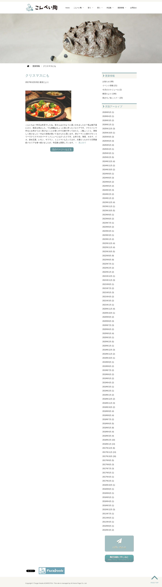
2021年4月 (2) (108, 297)
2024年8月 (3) (108, 178)
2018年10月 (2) (108, 407)
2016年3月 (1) (108, 505)
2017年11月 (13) (109, 452)
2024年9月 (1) (108, 174)
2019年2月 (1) (108, 391)
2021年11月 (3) (108, 280)
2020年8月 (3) (108, 321)
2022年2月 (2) (108, 268)
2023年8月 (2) (108, 219)
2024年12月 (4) (108, 161)
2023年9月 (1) (108, 215)
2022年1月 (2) (108, 272)
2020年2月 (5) (108, 342)
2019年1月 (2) (108, 395)
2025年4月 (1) (108, 149)
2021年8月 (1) (108, 284)
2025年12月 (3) (108, 129)
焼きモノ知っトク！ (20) (112, 98)
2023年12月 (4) (108, 202)
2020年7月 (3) (108, 325)
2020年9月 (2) (108, 317)
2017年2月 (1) (108, 481)
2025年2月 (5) (108, 157)
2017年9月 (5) (108, 460)
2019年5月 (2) (108, 378)
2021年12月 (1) (108, 276)
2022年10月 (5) (108, 251)
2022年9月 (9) (108, 256)
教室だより (44, 82)
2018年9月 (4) (108, 411)
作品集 (109, 7)
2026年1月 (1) (108, 125)
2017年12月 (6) (108, 448)
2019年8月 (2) (108, 366)
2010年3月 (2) (108, 530)
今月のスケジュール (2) (112, 90)
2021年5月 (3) (108, 292)
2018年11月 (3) (108, 403)
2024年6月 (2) (108, 182)
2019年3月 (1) (108, 387)
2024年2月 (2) (108, 194)
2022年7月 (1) (108, 264)
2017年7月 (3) (108, 469)
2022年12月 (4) (108, 243)
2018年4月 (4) (108, 432)
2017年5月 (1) (108, 473)
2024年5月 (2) (108, 186)
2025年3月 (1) (108, 153)
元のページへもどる (62, 149)
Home (68, 7)
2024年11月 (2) (108, 166)
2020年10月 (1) (108, 313)
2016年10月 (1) (108, 485)
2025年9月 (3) (108, 137)
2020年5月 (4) (108, 333)
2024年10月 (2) (108, 170)
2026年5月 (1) (108, 112)
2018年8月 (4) (108, 415)
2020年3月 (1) (108, 337)
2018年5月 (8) (108, 428)
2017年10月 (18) (109, 456)
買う (98, 7)
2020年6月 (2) (108, 329)
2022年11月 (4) (108, 247)
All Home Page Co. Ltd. (79, 583)
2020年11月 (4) (108, 309)
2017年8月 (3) (108, 464)
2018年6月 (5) (108, 424)
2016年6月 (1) (108, 493)
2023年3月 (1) (108, 235)
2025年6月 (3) (108, 141)
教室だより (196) (109, 94)
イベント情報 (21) (109, 86)
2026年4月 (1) (108, 116)
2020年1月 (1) (108, 346)
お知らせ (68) (108, 82)
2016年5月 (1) (108, 497)
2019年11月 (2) (108, 354)
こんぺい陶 (78, 7)
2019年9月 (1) (108, 362)
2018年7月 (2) (108, 419)
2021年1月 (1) (108, 305)
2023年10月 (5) (108, 211)
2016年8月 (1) (108, 489)
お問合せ (133, 7)
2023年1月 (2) (108, 239)
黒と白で (82, 143)
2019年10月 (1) (108, 358)
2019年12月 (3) (108, 350)
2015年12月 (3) (108, 509)
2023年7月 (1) (108, 223)
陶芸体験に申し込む (119, 558)
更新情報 (121, 7)
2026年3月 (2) (108, 120)
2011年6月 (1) (108, 518)
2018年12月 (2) (108, 399)
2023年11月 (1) (108, 206)
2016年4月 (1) (108, 501)
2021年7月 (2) (108, 288)
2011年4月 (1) (108, 522)
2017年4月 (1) (108, 477)
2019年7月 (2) (108, 370)
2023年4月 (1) (108, 231)
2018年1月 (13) (108, 444)
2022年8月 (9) (108, 260)
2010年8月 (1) (108, 526)
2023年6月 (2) (108, 227)
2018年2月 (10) (108, 440)
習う (89, 7)
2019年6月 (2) (108, 374)
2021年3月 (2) (108, 301)
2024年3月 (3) (108, 190)
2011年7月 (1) (108, 514)
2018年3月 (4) (108, 436)
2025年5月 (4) (108, 145)
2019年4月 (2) (108, 383)
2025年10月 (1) (108, 133)
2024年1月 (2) (108, 198)
